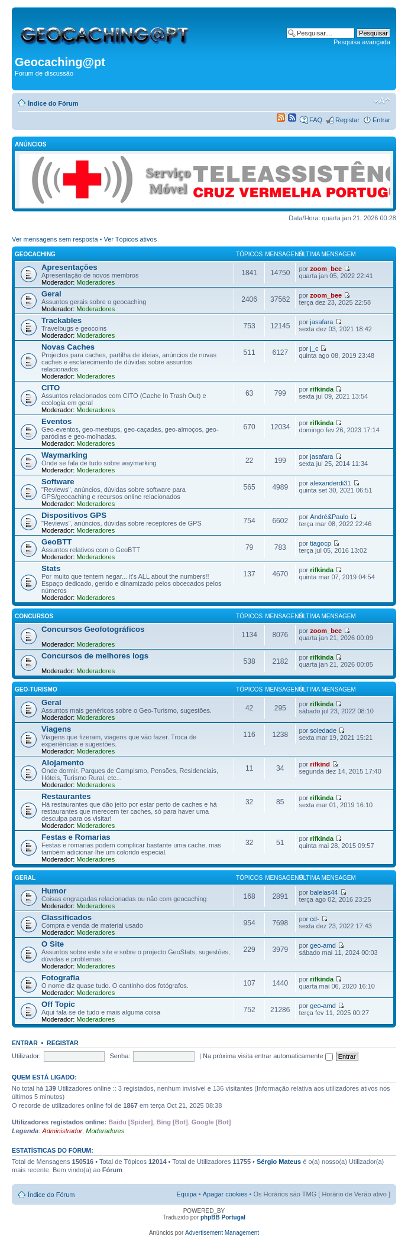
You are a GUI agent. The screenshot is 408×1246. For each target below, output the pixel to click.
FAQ (315, 119)
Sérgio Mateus (279, 1161)
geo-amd (322, 945)
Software (58, 481)
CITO (50, 387)
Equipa (186, 1194)
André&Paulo (329, 516)
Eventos (56, 421)
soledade (323, 730)
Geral (51, 293)
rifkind (320, 764)
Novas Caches (68, 347)
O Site (52, 944)
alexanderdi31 (330, 483)
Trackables (61, 320)
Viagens (56, 729)
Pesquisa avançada (361, 41)
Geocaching (35, 254)
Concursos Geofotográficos (92, 629)
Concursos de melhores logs (94, 655)
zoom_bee (326, 268)
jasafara (321, 321)
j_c (314, 348)
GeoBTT (56, 541)
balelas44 (324, 892)
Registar (347, 119)
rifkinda (321, 389)
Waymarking (64, 455)
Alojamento (62, 762)
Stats (50, 568)
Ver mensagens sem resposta (55, 239)
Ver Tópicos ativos (130, 239)
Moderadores (95, 282)
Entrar (381, 119)
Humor (54, 890)
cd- (314, 918)
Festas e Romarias (76, 837)
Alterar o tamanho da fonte (381, 101)
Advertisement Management (222, 1232)
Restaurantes (66, 796)
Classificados (66, 917)
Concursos (34, 616)
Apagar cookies (225, 1194)
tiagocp (320, 543)
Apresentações (69, 267)
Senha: (120, 1055)
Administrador (62, 1130)
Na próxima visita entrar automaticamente (268, 1055)
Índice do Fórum (53, 103)
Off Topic (58, 1004)
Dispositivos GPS (73, 515)
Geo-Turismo (36, 689)
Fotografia (60, 977)
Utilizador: (26, 1055)
